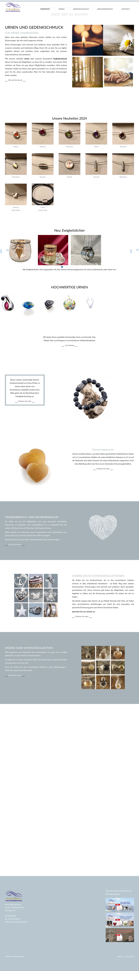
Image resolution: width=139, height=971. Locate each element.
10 (67, 320)
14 (69, 320)
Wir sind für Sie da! (24, 133)
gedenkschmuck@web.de (18, 922)
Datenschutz (130, 956)
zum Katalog (90, 399)
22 (74, 320)
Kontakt (126, 9)
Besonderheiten (105, 9)
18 (72, 320)
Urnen (61, 9)
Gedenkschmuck (81, 9)
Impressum (120, 956)
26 (77, 320)
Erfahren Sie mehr (25, 454)
